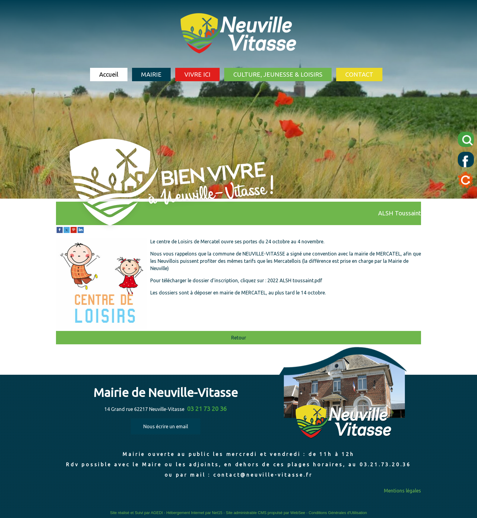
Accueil (108, 74)
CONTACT (359, 74)
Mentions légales (402, 490)
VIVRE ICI (197, 74)
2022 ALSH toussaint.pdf (294, 280)
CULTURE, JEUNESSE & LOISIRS (277, 74)
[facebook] (60, 229)
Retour (238, 337)
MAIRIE (151, 74)
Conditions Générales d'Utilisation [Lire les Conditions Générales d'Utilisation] (338, 512)
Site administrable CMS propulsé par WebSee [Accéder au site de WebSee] (265, 512)
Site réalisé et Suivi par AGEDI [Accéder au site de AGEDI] (136, 512)
